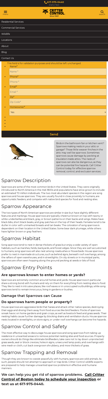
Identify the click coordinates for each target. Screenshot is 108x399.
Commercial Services (13, 27)
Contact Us (7, 58)
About (5, 46)
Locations (6, 40)
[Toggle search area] (102, 12)
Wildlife (5, 34)
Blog (4, 52)
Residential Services (12, 21)
